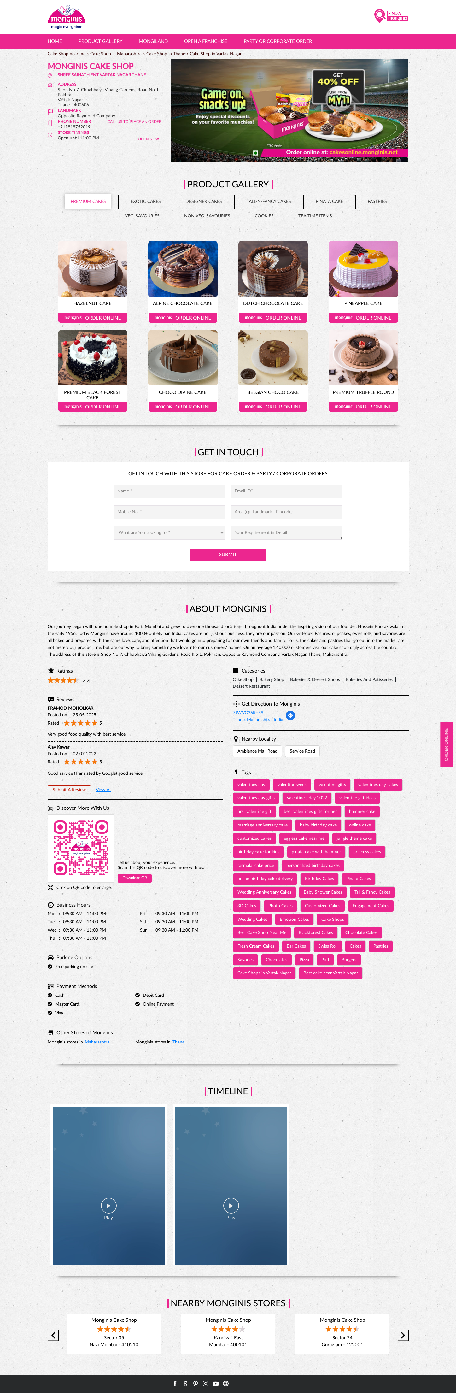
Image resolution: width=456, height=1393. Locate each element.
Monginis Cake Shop (114, 1320)
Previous (53, 1335)
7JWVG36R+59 (248, 713)
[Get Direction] (290, 719)
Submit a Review (69, 790)
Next (403, 1335)
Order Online (92, 318)
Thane (178, 1042)
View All (103, 790)
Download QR (134, 878)
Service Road (302, 751)
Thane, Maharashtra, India (258, 720)
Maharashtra (97, 1042)
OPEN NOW (148, 139)
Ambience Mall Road (257, 751)
